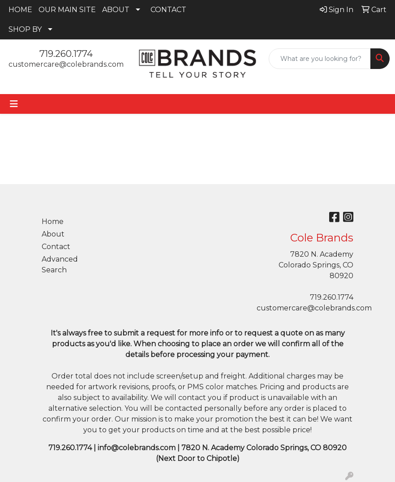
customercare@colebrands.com (66, 64)
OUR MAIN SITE (67, 9)
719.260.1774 (66, 53)
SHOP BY (25, 29)
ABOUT (115, 9)
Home (53, 221)
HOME (20, 9)
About (53, 234)
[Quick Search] (320, 58)
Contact (56, 246)
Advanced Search (60, 264)
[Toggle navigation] (13, 104)
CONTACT (168, 9)
